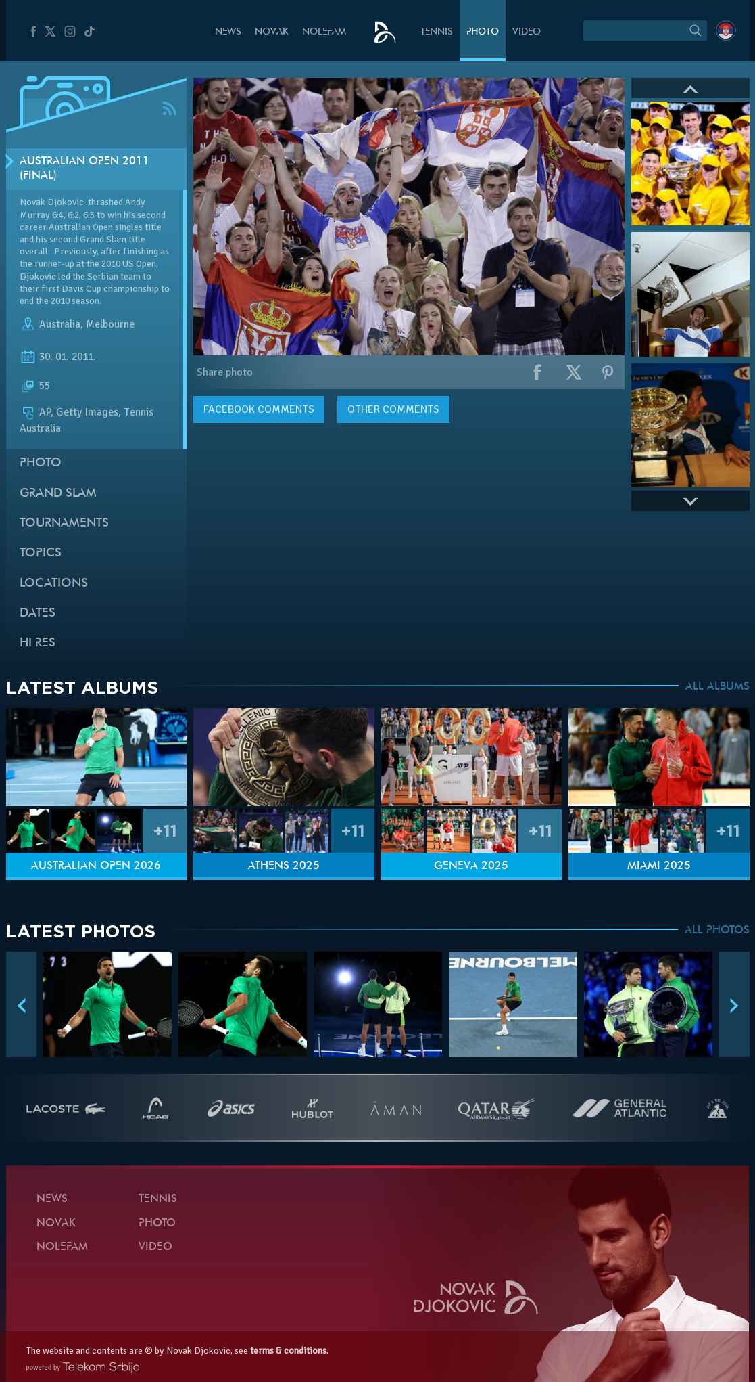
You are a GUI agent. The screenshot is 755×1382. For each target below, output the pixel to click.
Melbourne (110, 324)
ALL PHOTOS (717, 930)
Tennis (436, 32)
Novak (272, 32)
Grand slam (58, 493)
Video (526, 32)
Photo (482, 32)
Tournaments (64, 523)
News (228, 32)
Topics (41, 553)
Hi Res (37, 643)
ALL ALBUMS (717, 687)
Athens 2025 (284, 866)
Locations (54, 583)
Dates (37, 613)
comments (258, 409)
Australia (59, 324)
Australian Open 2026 (96, 866)
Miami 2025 (659, 866)
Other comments (393, 409)
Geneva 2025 (471, 866)
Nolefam (324, 32)
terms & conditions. (289, 1350)
